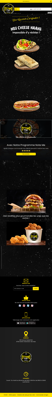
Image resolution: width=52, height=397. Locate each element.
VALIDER (35, 288)
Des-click (32, 395)
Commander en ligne (42, 395)
